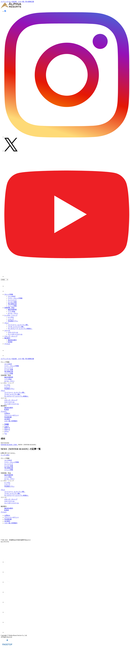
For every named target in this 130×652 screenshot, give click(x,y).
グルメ (6, 323)
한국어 (6, 431)
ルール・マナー (13, 313)
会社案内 (7, 419)
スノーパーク (12, 300)
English (6, 426)
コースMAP (11, 296)
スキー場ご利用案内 (10, 421)
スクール (7, 330)
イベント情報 (12, 306)
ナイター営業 (12, 302)
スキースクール (13, 332)
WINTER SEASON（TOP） (9, 444)
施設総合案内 (12, 340)
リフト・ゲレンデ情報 (15, 298)
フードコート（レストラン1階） (18, 325)
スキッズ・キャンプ (10, 336)
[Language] (4, 279)
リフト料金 (11, 311)
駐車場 (10, 342)
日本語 (6, 424)
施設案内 (7, 338)
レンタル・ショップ (10, 315)
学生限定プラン (13, 321)
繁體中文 (7, 428)
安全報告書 (8, 417)
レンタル (11, 317)
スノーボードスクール (15, 334)
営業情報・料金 (9, 307)
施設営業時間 (12, 309)
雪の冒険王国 (12, 304)
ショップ (11, 319)
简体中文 (7, 430)
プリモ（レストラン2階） (16, 326)
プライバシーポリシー (11, 415)
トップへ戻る (5, 455)
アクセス (7, 344)
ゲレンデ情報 (8, 294)
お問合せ (7, 413)
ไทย (5, 434)
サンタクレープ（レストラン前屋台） (20, 328)
